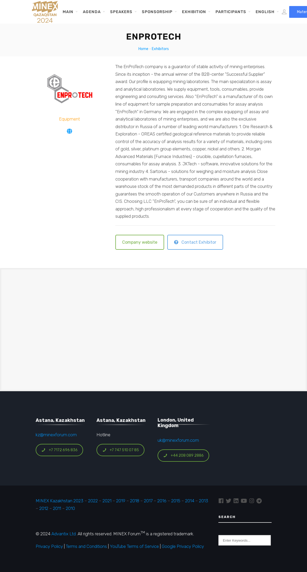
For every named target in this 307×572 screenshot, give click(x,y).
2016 (161, 500)
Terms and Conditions (86, 546)
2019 (120, 500)
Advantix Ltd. (64, 533)
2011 (57, 508)
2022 (93, 500)
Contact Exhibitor (195, 242)
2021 (107, 500)
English (265, 11)
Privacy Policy (49, 546)
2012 (43, 508)
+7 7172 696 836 (59, 450)
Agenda (92, 11)
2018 (134, 500)
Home (143, 49)
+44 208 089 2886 (183, 455)
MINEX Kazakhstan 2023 (59, 500)
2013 (203, 500)
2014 (189, 500)
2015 (175, 500)
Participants (231, 11)
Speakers (121, 11)
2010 (70, 508)
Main (68, 11)
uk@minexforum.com (178, 440)
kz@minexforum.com (56, 434)
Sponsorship (157, 11)
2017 (148, 500)
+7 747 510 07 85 (120, 450)
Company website (139, 242)
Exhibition (194, 11)
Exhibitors (160, 49)
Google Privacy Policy (183, 546)
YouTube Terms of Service (134, 546)
